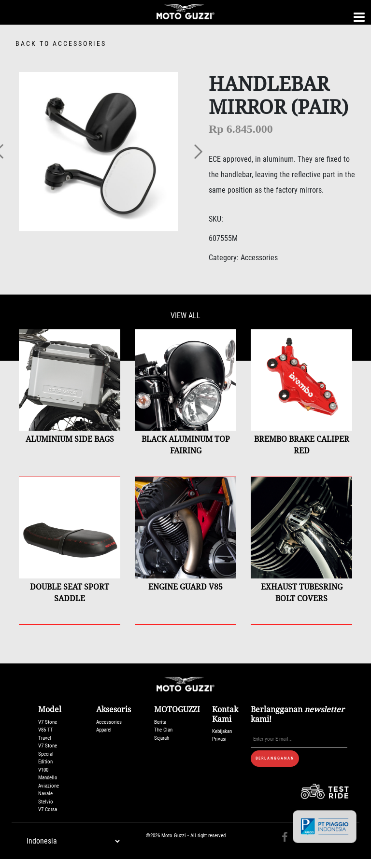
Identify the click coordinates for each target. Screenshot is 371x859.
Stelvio (45, 802)
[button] (198, 151)
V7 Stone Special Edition (47, 754)
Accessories (109, 722)
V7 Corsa (47, 809)
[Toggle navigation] (359, 17)
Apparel (104, 730)
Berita (160, 722)
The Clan (163, 730)
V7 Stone (47, 722)
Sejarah (161, 738)
